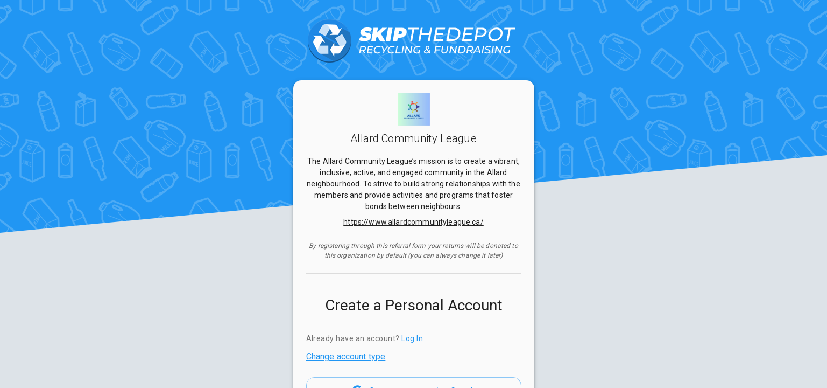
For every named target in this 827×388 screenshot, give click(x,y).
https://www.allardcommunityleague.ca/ (413, 222)
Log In (412, 338)
